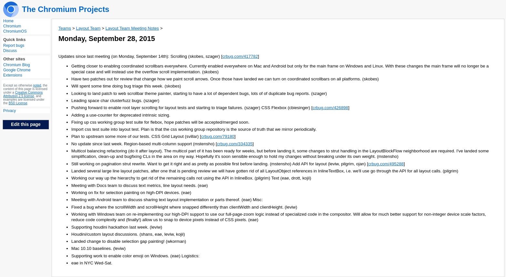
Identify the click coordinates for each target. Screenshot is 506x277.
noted (37, 85)
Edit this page (26, 124)
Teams (64, 28)
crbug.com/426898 (330, 107)
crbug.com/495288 (386, 163)
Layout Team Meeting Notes (132, 28)
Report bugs (13, 45)
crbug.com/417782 (240, 56)
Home (8, 21)
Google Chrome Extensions (17, 72)
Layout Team (88, 28)
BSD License (18, 103)
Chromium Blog (16, 65)
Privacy (9, 110)
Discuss (10, 50)
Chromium (12, 26)
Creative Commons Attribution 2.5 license (23, 94)
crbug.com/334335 (234, 143)
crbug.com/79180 (217, 136)
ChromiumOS (15, 31)
